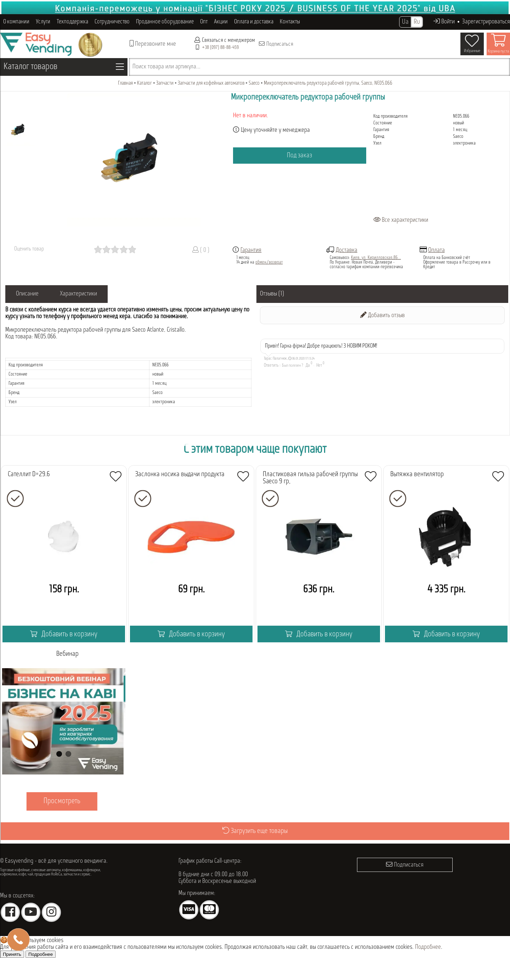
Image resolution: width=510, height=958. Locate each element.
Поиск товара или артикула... (166, 66)
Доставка (346, 250)
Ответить (271, 365)
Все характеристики (400, 220)
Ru (417, 22)
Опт (204, 22)
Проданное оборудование (165, 22)
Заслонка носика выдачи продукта (180, 474)
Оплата (436, 250)
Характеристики (78, 294)
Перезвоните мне (153, 43)
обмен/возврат (269, 262)
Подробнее (428, 947)
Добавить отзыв (382, 315)
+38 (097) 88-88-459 (220, 47)
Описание (27, 294)
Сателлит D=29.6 (29, 474)
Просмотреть (63, 801)
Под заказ (299, 155)
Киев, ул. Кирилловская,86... (376, 257)
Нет (319, 365)
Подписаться (275, 44)
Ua (405, 22)
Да (308, 365)
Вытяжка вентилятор (417, 474)
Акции (221, 22)
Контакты (290, 22)
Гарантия (250, 250)
